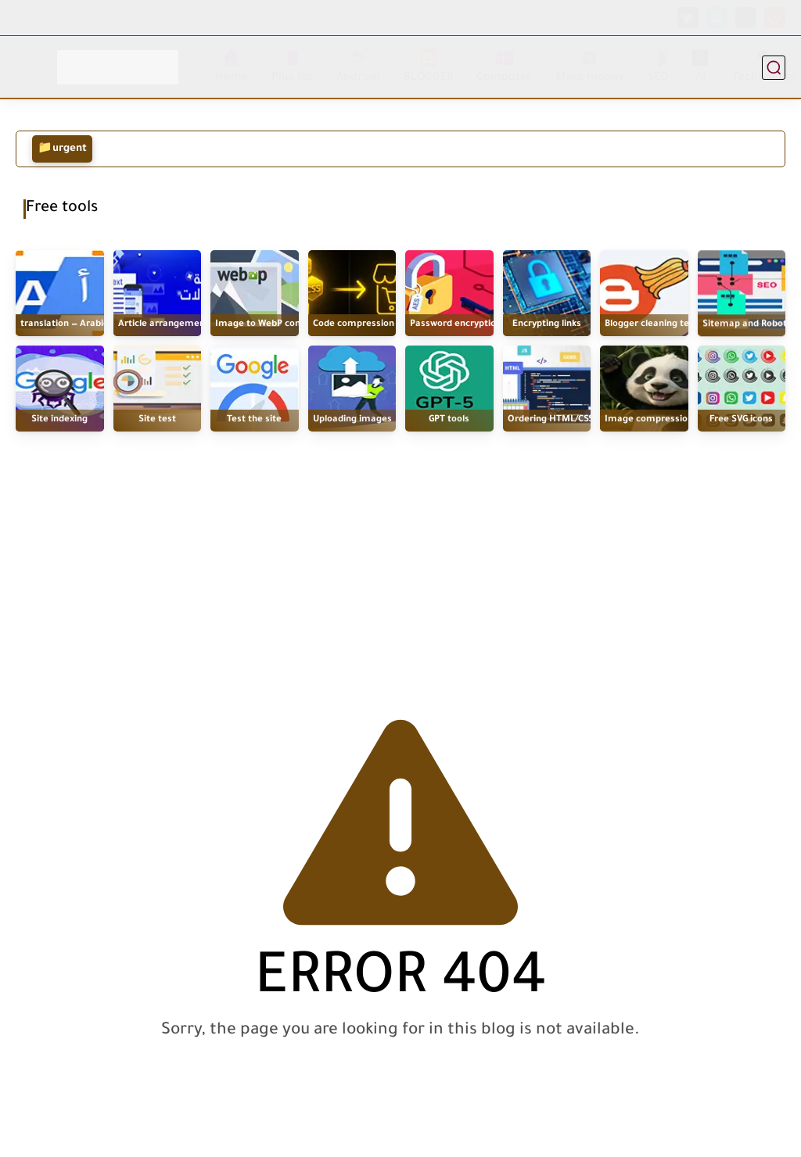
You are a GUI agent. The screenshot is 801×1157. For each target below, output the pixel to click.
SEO (658, 66)
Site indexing (59, 420)
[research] (773, 68)
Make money (589, 66)
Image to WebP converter (271, 325)
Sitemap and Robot (744, 327)
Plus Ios (292, 66)
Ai (700, 66)
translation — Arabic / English (83, 325)
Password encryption (455, 325)
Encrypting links (546, 325)
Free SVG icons (741, 420)
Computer (504, 66)
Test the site (254, 420)
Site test (157, 420)
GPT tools (449, 420)
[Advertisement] (400, 556)
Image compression (649, 420)
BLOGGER (428, 66)
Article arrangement (163, 325)
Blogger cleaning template (663, 326)
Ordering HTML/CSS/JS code (568, 420)
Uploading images (352, 420)
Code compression (353, 325)
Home (231, 66)
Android (358, 66)
